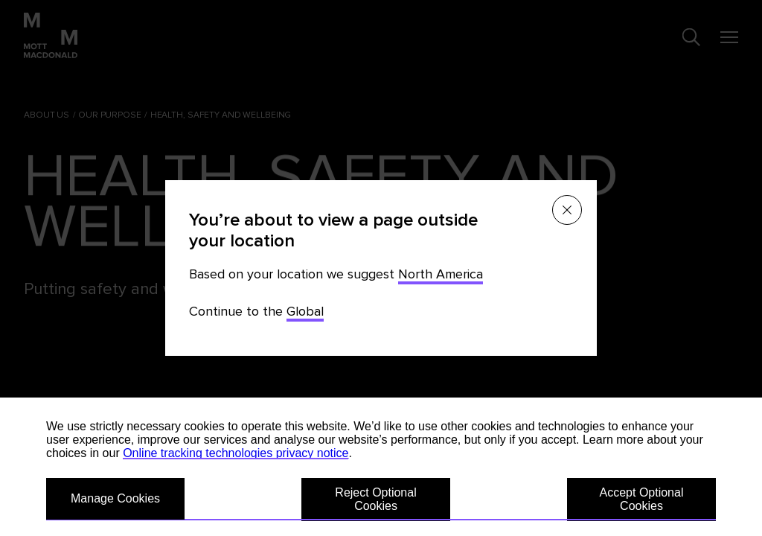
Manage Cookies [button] (115, 498)
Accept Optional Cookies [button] (642, 499)
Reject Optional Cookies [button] (375, 499)
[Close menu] (567, 210)
